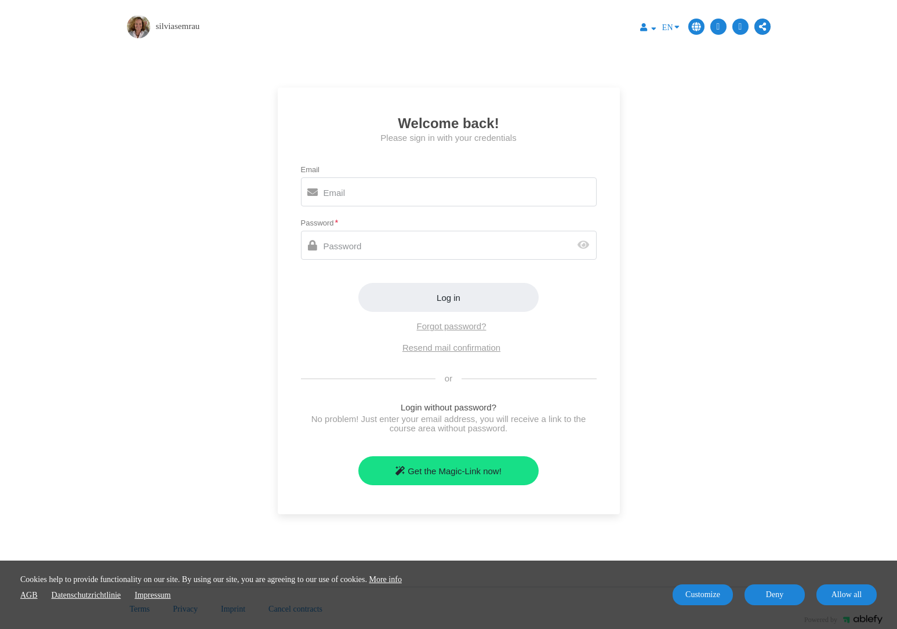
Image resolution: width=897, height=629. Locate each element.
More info (385, 579)
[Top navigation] (648, 29)
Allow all (846, 594)
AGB (29, 595)
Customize (702, 594)
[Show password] (586, 245)
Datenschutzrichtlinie (86, 595)
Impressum (152, 595)
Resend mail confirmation (451, 347)
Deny (774, 594)
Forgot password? (451, 326)
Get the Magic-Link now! (448, 471)
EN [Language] (671, 26)
